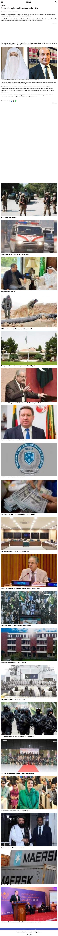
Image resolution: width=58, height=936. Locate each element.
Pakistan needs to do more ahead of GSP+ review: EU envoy (16, 440)
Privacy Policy (33, 929)
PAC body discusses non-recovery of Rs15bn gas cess (15, 551)
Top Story (3, 5)
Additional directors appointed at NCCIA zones (13, 477)
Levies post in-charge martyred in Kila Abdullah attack (15, 254)
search (56, 2)
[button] (11, 101)
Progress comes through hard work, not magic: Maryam (15, 810)
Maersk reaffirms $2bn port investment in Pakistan (14, 885)
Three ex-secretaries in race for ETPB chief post (13, 662)
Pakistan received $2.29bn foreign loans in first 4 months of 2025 (18, 514)
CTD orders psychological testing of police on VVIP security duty (17, 736)
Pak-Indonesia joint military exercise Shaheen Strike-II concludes (17, 773)
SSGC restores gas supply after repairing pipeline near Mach (16, 328)
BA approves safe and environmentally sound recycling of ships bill (18, 366)
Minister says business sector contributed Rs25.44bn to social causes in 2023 (21, 922)
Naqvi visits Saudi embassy (8, 291)
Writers (28, 929)
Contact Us (24, 929)
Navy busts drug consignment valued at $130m (13, 699)
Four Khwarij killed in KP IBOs (8, 217)
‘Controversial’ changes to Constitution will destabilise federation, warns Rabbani (21, 403)
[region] (29, 33)
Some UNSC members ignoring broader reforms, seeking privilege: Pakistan (20, 588)
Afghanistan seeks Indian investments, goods (12, 847)
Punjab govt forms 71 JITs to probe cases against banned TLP (17, 625)
